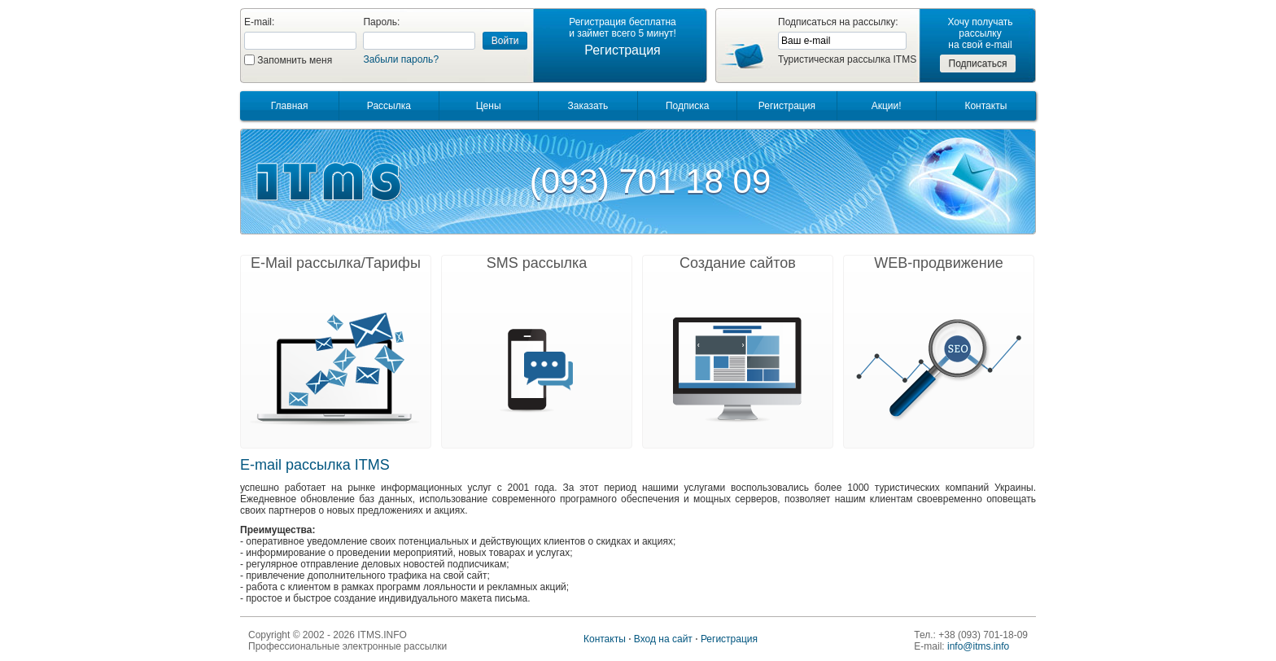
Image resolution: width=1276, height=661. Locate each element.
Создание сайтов (738, 263)
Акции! (887, 106)
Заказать (588, 106)
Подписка (687, 106)
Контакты (985, 106)
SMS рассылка (537, 263)
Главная (289, 106)
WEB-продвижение (938, 263)
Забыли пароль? (401, 59)
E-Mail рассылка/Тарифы (336, 263)
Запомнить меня (294, 60)
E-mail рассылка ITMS (315, 465)
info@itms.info (978, 646)
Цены (488, 106)
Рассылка (389, 106)
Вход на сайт (663, 639)
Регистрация (622, 50)
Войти (505, 40)
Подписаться (978, 63)
